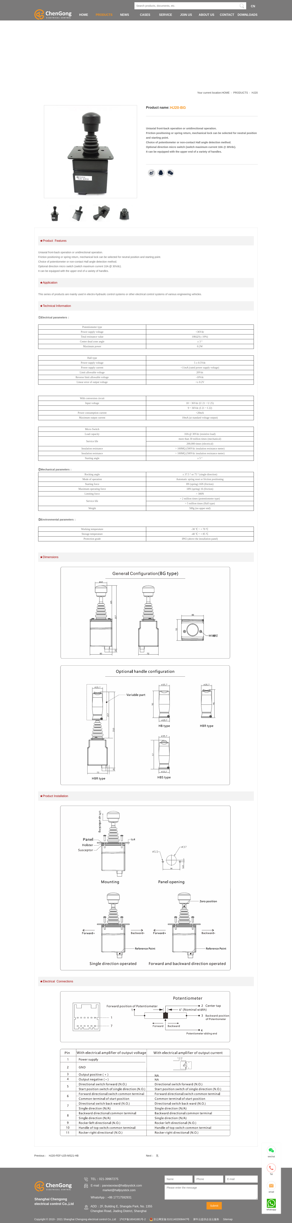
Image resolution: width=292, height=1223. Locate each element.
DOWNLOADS (248, 14)
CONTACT (227, 14)
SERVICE (165, 14)
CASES (145, 14)
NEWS (124, 14)
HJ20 (255, 92)
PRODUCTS (104, 14)
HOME (83, 14)
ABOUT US (206, 14)
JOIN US (186, 14)
